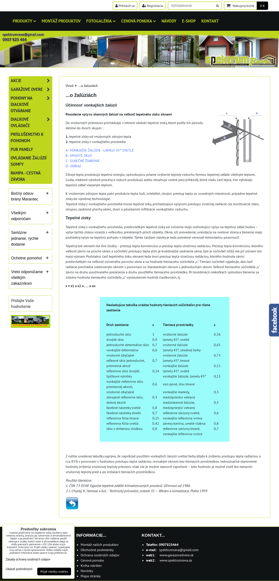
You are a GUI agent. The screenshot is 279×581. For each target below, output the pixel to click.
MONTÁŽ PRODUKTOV (61, 21)
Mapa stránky (90, 576)
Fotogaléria (101, 21)
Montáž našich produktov (100, 544)
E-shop (189, 21)
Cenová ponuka (138, 21)
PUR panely (22, 149)
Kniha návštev (91, 565)
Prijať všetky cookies (54, 571)
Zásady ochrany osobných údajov (28, 559)
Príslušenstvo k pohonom (27, 137)
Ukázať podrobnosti (19, 569)
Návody (169, 21)
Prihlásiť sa (125, 5)
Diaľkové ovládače (31, 122)
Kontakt (210, 21)
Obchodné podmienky (97, 550)
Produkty (24, 21)
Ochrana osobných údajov (100, 555)
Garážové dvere (31, 89)
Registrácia (152, 5)
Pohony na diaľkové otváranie (31, 104)
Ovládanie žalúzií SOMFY (28, 161)
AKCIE (31, 80)
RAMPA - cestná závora (26, 176)
